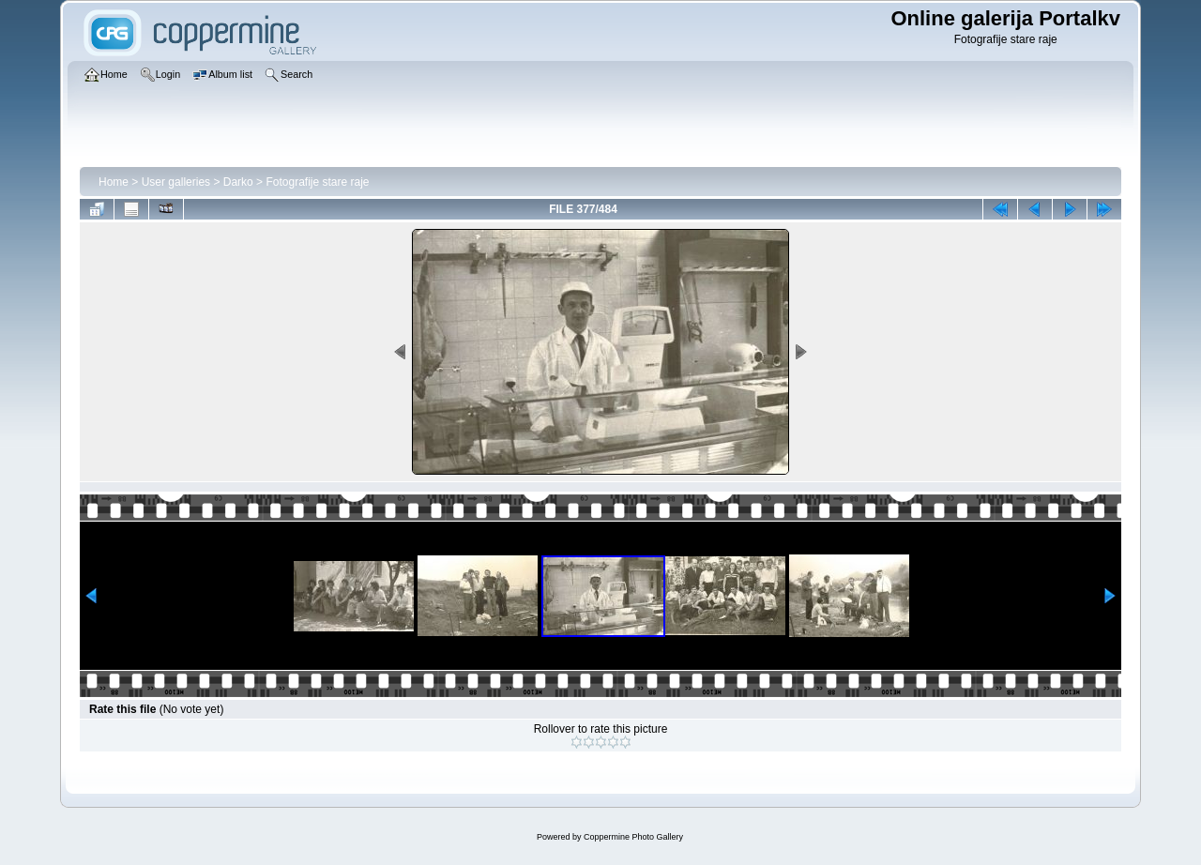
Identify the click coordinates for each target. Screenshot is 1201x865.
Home (114, 182)
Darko (238, 182)
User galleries (176, 182)
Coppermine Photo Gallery (633, 837)
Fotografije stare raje (317, 182)
